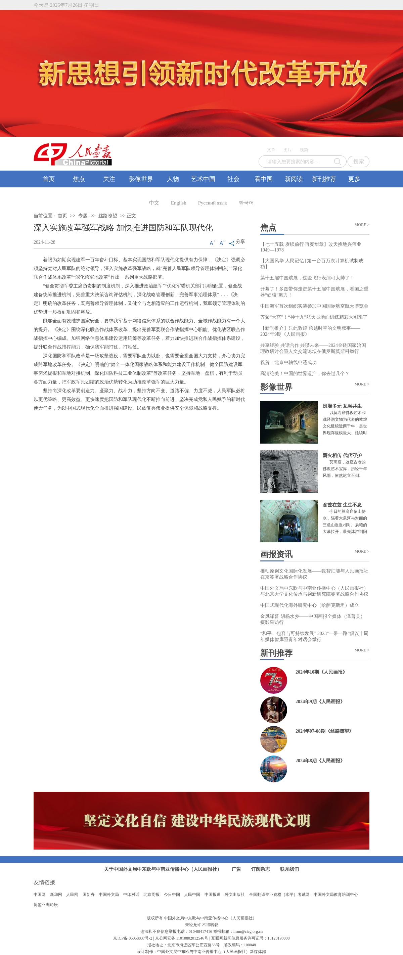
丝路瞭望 (107, 215)
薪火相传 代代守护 (342, 455)
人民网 (72, 894)
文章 (271, 149)
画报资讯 (276, 554)
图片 (287, 149)
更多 (354, 179)
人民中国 (192, 894)
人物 (173, 179)
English (178, 203)
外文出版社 (235, 894)
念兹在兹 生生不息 (342, 504)
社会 (233, 179)
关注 (109, 179)
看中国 (264, 179)
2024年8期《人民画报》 (320, 760)
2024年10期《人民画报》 (321, 672)
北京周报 (151, 894)
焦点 (79, 179)
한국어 (246, 203)
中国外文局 (109, 894)
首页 (49, 179)
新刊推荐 (324, 179)
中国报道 (213, 894)
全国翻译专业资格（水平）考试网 (279, 894)
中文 (154, 203)
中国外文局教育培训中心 (336, 894)
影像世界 (141, 179)
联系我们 (289, 869)
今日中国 (172, 894)
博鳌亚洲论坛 (46, 904)
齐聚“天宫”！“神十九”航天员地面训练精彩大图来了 (313, 317)
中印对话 (131, 894)
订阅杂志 (260, 869)
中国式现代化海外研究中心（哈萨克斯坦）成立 (309, 605)
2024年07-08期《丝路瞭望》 (325, 731)
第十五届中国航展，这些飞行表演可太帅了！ (307, 277)
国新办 (89, 894)
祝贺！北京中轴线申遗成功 (288, 362)
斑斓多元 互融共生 (342, 406)
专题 (83, 215)
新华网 (56, 894)
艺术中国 (203, 179)
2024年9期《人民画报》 (320, 701)
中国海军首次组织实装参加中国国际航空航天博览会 (314, 306)
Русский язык (212, 203)
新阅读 (294, 179)
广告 (236, 869)
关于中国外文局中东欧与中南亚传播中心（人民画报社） (163, 869)
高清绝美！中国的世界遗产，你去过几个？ (305, 373)
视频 (304, 149)
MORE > (362, 224)
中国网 (40, 894)
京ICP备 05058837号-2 (132, 938)
